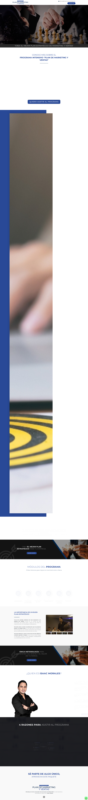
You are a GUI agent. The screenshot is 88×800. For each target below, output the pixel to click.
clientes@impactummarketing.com (67, 1)
